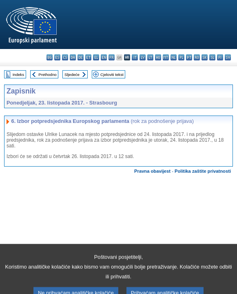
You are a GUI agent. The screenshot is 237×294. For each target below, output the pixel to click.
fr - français (112, 57)
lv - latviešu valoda (143, 57)
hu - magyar (158, 57)
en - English (104, 57)
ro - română (197, 57)
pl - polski (181, 57)
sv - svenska (228, 57)
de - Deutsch (81, 57)
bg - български (50, 57)
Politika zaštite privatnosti (203, 171)
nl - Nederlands (174, 57)
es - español (57, 57)
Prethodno (47, 74)
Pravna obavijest (152, 171)
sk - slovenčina (205, 57)
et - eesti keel (88, 57)
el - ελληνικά (96, 57)
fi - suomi (220, 57)
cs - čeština (65, 57)
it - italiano (135, 57)
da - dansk (73, 57)
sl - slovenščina (212, 57)
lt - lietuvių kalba (150, 57)
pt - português (189, 57)
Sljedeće (72, 74)
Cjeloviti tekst (112, 74)
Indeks (18, 74)
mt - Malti (166, 57)
